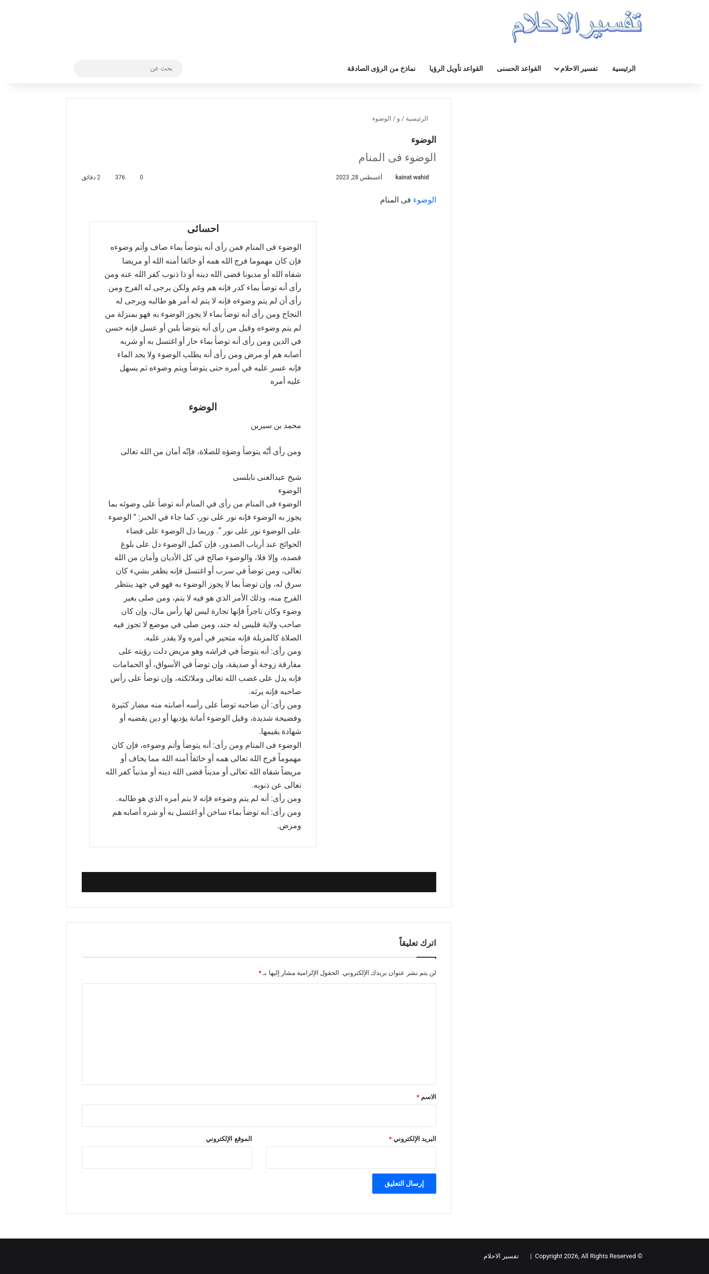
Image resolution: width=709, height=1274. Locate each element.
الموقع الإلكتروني (229, 1138)
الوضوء (424, 199)
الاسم (426, 1097)
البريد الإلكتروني (412, 1138)
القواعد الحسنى (519, 68)
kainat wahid (412, 177)
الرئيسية (624, 68)
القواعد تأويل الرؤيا (456, 68)
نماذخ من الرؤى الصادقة (381, 68)
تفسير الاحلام (579, 68)
